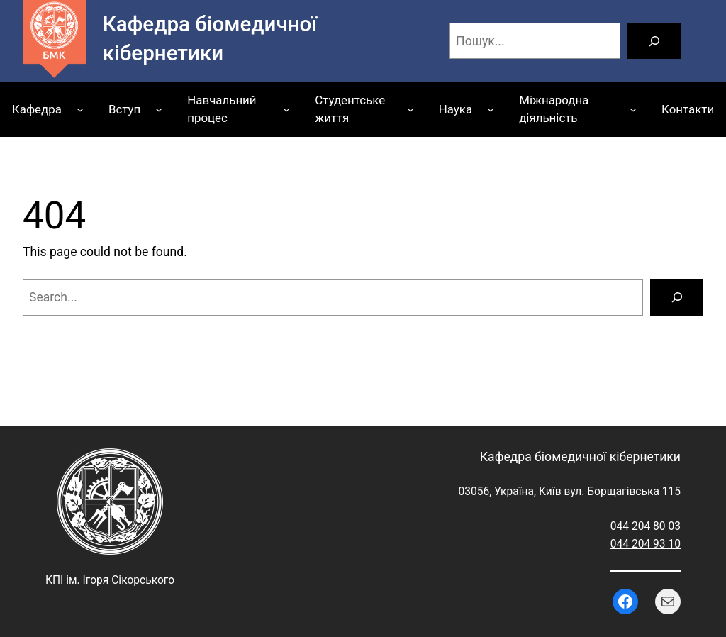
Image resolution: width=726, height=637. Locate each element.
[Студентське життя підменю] (410, 109)
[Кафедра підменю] (80, 109)
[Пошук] (654, 41)
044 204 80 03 (645, 526)
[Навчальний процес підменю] (286, 109)
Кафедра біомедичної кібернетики (580, 457)
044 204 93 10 (645, 544)
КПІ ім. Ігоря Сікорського (109, 580)
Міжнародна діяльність (553, 109)
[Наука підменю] (490, 109)
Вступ (124, 109)
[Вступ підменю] (158, 109)
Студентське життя (350, 109)
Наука (455, 109)
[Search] (676, 297)
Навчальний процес (221, 109)
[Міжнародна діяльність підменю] (633, 109)
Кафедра (37, 109)
